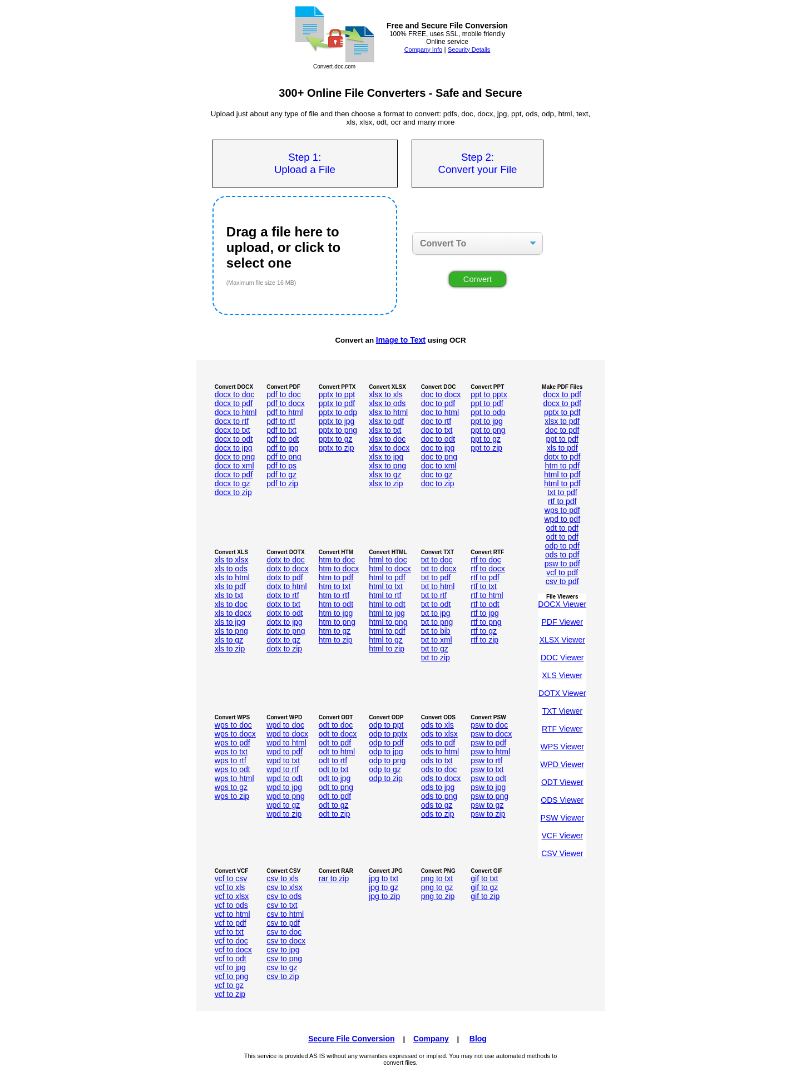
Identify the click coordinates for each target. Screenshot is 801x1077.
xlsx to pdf (386, 421)
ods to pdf (562, 554)
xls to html (232, 577)
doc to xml (439, 465)
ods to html (440, 751)
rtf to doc (486, 559)
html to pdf (562, 474)
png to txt (437, 878)
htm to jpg (336, 613)
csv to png (284, 958)
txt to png (437, 621)
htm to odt (336, 604)
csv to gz (281, 967)
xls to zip (230, 648)
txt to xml (436, 639)
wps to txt (231, 751)
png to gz (437, 887)
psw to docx (491, 733)
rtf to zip (484, 639)
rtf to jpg (485, 613)
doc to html (440, 412)
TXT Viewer (562, 711)
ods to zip (437, 813)
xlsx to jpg (386, 456)
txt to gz (434, 648)
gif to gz (484, 887)
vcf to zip (230, 994)
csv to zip (282, 976)
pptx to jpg (337, 421)
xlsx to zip (386, 483)
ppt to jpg (487, 421)
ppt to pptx (489, 394)
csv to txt (281, 905)
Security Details (469, 49)
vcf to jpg (230, 967)
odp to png (387, 760)
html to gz (386, 639)
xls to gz (229, 639)
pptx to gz (336, 438)
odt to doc (336, 724)
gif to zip (485, 896)
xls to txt (229, 595)
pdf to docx (285, 403)
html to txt (386, 586)
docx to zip (233, 492)
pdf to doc (283, 394)
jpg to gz (383, 887)
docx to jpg (234, 447)
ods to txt (437, 760)
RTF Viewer (562, 728)
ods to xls (437, 724)
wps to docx (235, 733)
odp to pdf (562, 545)
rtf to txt (484, 586)
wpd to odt (284, 778)
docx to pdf (234, 403)
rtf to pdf (562, 501)
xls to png (231, 630)
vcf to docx (233, 949)
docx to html (235, 412)
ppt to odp (488, 412)
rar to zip (334, 878)
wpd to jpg (284, 787)
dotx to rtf (282, 595)
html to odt (387, 604)
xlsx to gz (385, 474)
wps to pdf (562, 510)
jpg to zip (384, 896)
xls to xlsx (232, 559)
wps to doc (233, 724)
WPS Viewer (562, 746)
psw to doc (489, 724)
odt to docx (338, 733)
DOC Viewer (562, 657)
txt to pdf (562, 492)
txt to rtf (434, 595)
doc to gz (437, 474)
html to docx (390, 568)
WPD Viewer (562, 764)
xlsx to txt (385, 430)
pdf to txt (281, 430)
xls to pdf (562, 447)
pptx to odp (338, 412)
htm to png (337, 621)
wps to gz (231, 787)
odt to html (337, 751)
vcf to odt (230, 958)
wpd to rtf (282, 769)
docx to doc (235, 394)
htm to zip (336, 639)
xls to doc (231, 604)
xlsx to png (387, 465)
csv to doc (283, 931)
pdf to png (283, 456)
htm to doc (337, 559)
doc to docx (441, 394)
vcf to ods (231, 905)
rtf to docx (488, 568)
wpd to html (286, 742)
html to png (388, 621)
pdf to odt (282, 438)
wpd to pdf (562, 519)
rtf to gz (484, 630)
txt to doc (437, 559)
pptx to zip (336, 447)
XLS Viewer (562, 675)
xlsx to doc (387, 438)
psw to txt (487, 769)
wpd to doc (285, 724)
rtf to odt (485, 604)
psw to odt (488, 778)
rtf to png (486, 621)
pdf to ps (281, 465)
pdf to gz (281, 474)
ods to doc (439, 769)
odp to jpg (386, 751)
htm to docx (339, 568)
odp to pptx (388, 733)
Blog (478, 1038)
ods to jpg (438, 787)
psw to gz (487, 805)
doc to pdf (438, 403)
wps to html (234, 778)
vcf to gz (229, 985)
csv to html (285, 914)
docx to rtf (232, 421)
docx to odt (234, 438)
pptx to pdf (337, 403)
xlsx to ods (387, 403)
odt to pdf (562, 527)
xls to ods (231, 568)
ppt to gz (486, 438)
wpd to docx (287, 733)
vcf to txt (229, 931)
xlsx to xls (386, 394)
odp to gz (385, 769)
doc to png (439, 456)
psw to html (490, 751)
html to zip (386, 648)
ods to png (439, 796)
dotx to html (286, 586)
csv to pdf (562, 581)
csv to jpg (282, 949)
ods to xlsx (439, 733)
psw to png (489, 796)
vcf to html (232, 914)
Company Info (423, 49)
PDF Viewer (562, 621)
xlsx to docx (389, 447)
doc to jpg (438, 447)
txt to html (438, 586)
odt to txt (334, 769)
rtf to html (487, 595)
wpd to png (285, 796)
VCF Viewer (562, 835)
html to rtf (385, 595)
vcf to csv (231, 878)
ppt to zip (486, 447)
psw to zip (488, 813)
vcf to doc (231, 940)
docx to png (235, 456)
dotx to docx (287, 568)
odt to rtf (333, 760)
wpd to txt (283, 760)
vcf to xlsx (232, 896)
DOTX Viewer (562, 693)
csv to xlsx (284, 887)
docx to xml (234, 465)
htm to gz (335, 630)
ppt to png (488, 430)
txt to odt (436, 604)
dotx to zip (284, 648)
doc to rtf (436, 421)
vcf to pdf (562, 572)
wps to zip (232, 796)
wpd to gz (283, 805)
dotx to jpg (284, 621)
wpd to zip (283, 813)
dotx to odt (284, 613)
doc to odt (438, 438)
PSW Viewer (562, 817)
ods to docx (441, 778)
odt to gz (334, 805)
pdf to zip (282, 483)
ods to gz (437, 805)
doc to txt (437, 430)
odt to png (336, 787)
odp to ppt (386, 724)
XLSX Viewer (562, 639)
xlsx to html (388, 412)
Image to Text (401, 339)
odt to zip (334, 813)
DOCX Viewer (562, 604)
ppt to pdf (487, 403)
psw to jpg (488, 787)
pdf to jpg (282, 447)
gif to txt (484, 878)
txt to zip (435, 657)
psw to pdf (562, 563)
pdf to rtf (280, 421)
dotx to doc (285, 559)
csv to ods (283, 896)
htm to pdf (562, 465)
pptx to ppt (337, 394)
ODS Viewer (562, 800)
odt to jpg (335, 778)
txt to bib (436, 630)
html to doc (388, 559)
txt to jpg (436, 613)
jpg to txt (383, 878)
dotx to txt (283, 604)
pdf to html (284, 412)
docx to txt (232, 430)
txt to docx (439, 568)
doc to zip (437, 483)
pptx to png (338, 430)
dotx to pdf (562, 456)
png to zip (438, 896)
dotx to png (285, 630)
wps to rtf (230, 760)
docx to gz (232, 483)
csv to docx (285, 940)
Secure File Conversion (351, 1038)
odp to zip (386, 778)
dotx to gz (283, 639)
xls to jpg (230, 621)
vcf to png (232, 976)
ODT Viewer (562, 782)
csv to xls (282, 878)
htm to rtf (334, 595)
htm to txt (335, 586)
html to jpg (387, 613)
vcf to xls (230, 887)
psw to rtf (486, 760)
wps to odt (232, 769)
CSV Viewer (562, 853)
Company (431, 1038)
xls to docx (233, 613)
